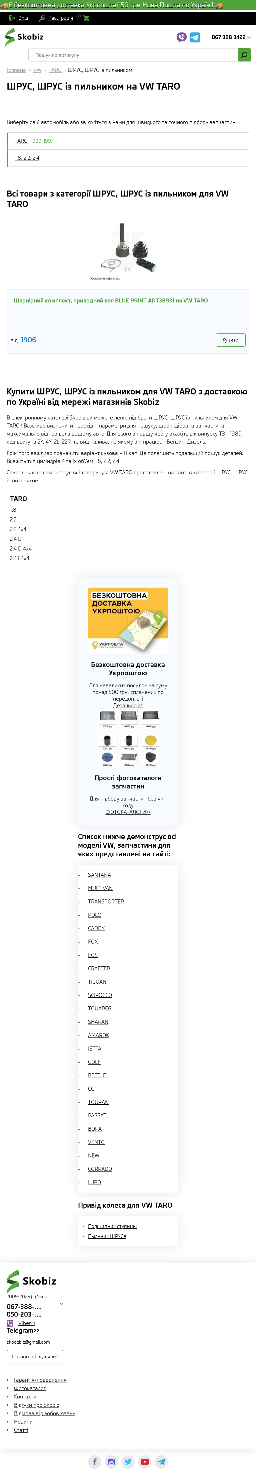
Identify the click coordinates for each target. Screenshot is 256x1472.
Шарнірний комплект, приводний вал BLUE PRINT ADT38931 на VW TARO (111, 300)
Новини (23, 1422)
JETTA (94, 1049)
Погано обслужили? (35, 1357)
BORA (95, 1129)
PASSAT (97, 1115)
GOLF (94, 1062)
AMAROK (98, 1035)
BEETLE (97, 1075)
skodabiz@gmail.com (28, 1342)
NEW (93, 1155)
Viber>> (26, 1323)
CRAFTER (99, 968)
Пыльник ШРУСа (107, 1236)
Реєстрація (60, 18)
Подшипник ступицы (112, 1226)
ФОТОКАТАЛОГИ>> (128, 812)
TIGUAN (97, 982)
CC (91, 1089)
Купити (231, 340)
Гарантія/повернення (40, 1380)
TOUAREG (99, 1008)
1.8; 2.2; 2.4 (27, 158)
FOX (93, 942)
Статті (21, 1430)
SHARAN (98, 1022)
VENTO (96, 1142)
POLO (94, 915)
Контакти (25, 1396)
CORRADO (100, 1169)
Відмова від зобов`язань (44, 1413)
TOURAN (98, 1102)
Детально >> (128, 705)
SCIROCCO (100, 995)
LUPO (94, 1182)
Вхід (23, 18)
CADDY (96, 928)
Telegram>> (23, 1330)
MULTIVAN (100, 888)
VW (37, 70)
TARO (55, 70)
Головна (16, 70)
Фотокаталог (30, 1388)
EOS (93, 955)
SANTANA (99, 875)
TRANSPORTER (106, 901)
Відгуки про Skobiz (36, 1405)
